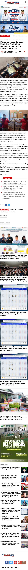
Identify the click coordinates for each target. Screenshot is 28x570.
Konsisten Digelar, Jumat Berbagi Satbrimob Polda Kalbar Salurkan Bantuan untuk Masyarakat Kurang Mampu (13, 417)
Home (1, 39)
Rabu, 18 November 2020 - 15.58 (10, 52)
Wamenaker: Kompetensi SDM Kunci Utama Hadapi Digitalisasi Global (11, 502)
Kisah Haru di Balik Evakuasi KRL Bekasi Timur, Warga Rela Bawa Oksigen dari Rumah (13, 188)
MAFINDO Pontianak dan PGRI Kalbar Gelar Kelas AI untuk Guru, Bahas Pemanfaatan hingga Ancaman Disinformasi (14, 256)
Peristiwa (20, 39)
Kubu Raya (15, 39)
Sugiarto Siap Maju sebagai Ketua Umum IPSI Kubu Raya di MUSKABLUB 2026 (11, 485)
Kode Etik (10, 567)
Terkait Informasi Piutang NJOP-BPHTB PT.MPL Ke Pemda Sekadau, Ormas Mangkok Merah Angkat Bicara (11, 494)
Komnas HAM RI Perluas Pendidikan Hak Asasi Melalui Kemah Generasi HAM (11, 543)
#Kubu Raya (4, 212)
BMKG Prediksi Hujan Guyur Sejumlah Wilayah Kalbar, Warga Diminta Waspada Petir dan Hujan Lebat (12, 383)
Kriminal (11, 39)
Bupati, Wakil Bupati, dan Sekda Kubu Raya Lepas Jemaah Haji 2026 (9, 477)
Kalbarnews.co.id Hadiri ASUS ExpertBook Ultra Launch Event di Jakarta (11, 526)
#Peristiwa (12, 212)
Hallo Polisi (6, 39)
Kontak (16, 567)
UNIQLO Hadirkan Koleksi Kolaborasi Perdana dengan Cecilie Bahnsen (10, 518)
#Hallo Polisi (12, 209)
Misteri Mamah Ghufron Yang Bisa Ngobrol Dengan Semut (11, 468)
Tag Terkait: (4, 209)
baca (21, 51)
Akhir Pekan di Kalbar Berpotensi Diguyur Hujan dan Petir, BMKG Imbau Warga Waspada (11, 511)
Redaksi (3, 567)
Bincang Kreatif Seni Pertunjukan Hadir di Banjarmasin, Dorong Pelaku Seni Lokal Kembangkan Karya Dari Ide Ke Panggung (13, 279)
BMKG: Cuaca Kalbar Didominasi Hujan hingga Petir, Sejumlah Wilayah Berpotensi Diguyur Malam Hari (13, 348)
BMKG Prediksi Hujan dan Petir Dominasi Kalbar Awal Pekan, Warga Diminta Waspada (13, 313)
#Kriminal (20, 209)
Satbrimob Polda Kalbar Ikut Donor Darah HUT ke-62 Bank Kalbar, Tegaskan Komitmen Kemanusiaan (10, 536)
